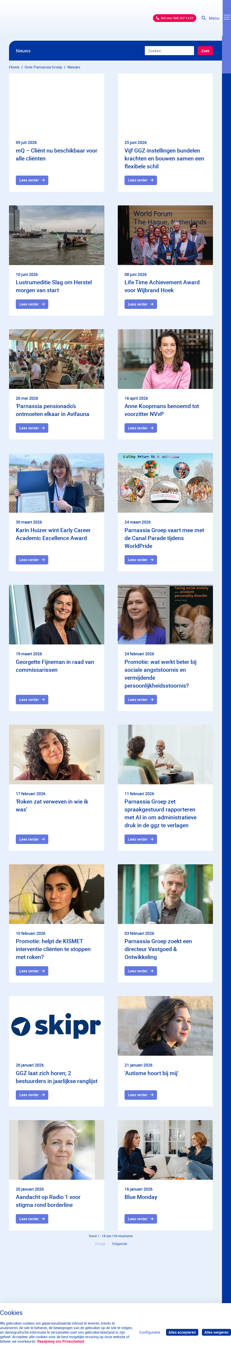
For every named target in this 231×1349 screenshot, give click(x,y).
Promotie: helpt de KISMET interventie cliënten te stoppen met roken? (53, 951)
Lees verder (29, 180)
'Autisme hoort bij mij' (151, 1075)
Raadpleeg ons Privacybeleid (77, 1341)
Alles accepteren (181, 1332)
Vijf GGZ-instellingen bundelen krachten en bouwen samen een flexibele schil (164, 158)
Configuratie (147, 1332)
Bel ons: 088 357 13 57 (171, 20)
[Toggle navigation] (216, 20)
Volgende (120, 1247)
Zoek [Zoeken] (205, 51)
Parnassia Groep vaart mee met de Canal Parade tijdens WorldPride (164, 539)
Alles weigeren (216, 1332)
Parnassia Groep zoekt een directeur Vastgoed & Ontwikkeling (158, 951)
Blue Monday (141, 1200)
